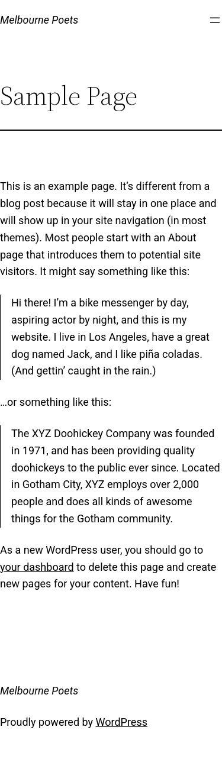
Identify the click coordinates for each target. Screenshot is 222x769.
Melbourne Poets (39, 20)
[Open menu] (215, 20)
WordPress (121, 722)
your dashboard (37, 567)
